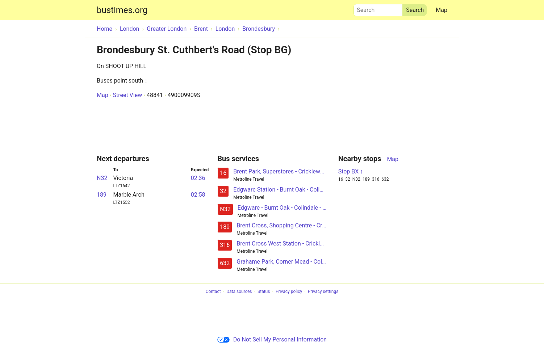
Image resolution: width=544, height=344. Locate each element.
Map (441, 10)
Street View (127, 95)
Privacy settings (323, 291)
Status (264, 291)
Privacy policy (289, 291)
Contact (213, 291)
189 (101, 194)
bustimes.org (122, 10)
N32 (102, 178)
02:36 (198, 178)
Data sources (239, 291)
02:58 (198, 194)
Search (378, 8)
